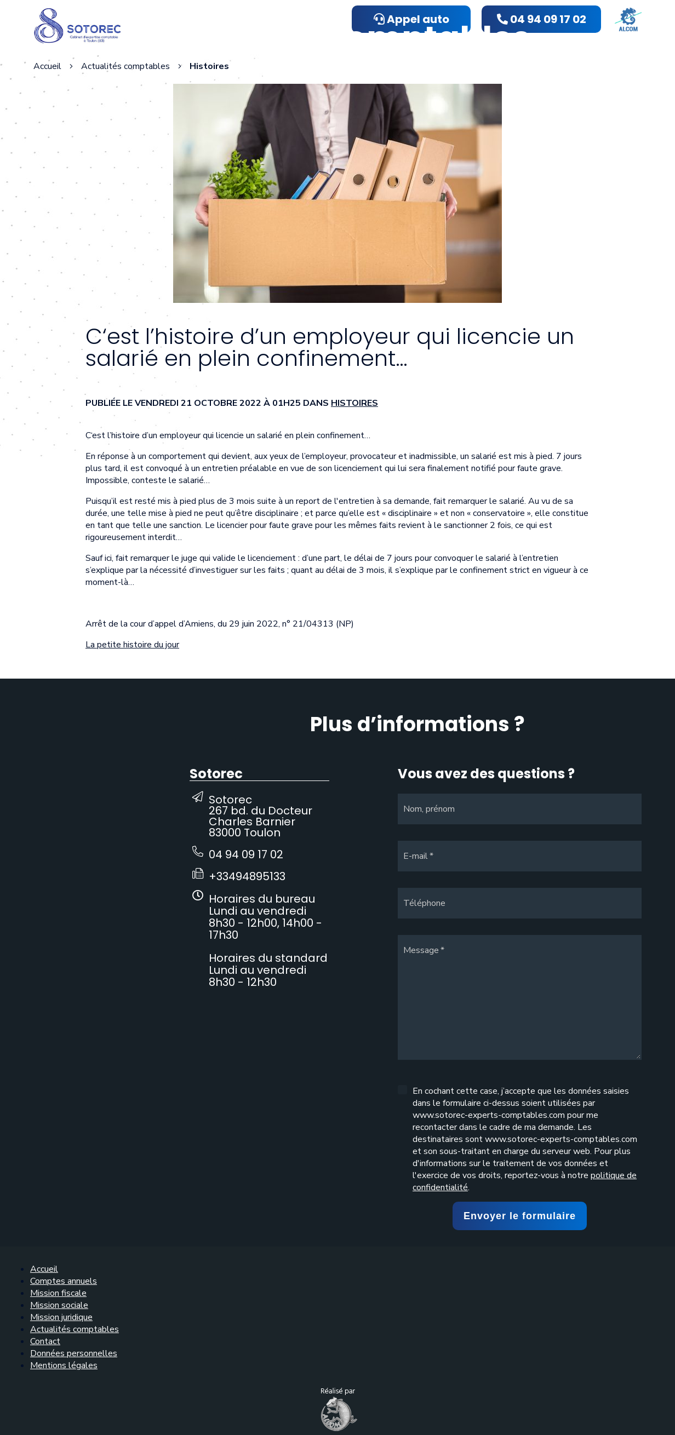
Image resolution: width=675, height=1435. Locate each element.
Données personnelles (73, 1353)
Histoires (354, 403)
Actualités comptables (74, 1329)
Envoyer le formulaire (520, 1215)
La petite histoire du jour (132, 645)
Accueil (47, 66)
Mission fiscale (58, 1293)
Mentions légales (64, 1365)
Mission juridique (61, 1317)
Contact (45, 1341)
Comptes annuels (63, 1281)
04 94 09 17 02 (246, 854)
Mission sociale (59, 1305)
